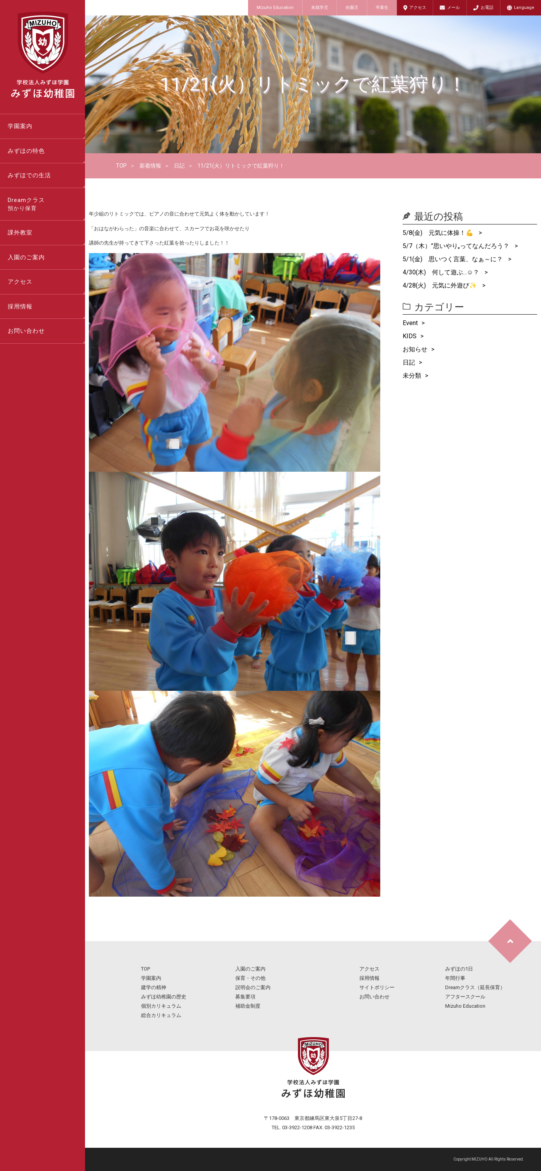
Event (410, 323)
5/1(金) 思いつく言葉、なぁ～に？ (453, 259)
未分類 (412, 375)
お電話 (487, 7)
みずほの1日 (459, 969)
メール (453, 7)
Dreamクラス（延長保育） (475, 987)
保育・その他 (250, 978)
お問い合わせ (26, 330)
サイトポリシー (377, 987)
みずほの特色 (26, 150)
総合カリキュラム (161, 1015)
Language (524, 7)
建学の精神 (153, 987)
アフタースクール (465, 997)
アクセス (417, 7)
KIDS (410, 336)
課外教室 (20, 232)
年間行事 (455, 978)
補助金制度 (247, 1006)
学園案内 (20, 126)
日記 (179, 166)
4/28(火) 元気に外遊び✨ (440, 285)
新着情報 (150, 166)
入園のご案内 (26, 257)
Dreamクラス (46, 205)
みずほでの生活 (29, 175)
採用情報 (20, 306)
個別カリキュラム (161, 1006)
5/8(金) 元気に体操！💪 (439, 232)
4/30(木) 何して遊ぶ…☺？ (442, 272)
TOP (121, 166)
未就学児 (319, 7)
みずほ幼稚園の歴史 (163, 997)
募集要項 (245, 997)
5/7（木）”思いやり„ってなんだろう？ (457, 246)
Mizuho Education (275, 7)
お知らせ (415, 349)
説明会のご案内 (252, 987)
